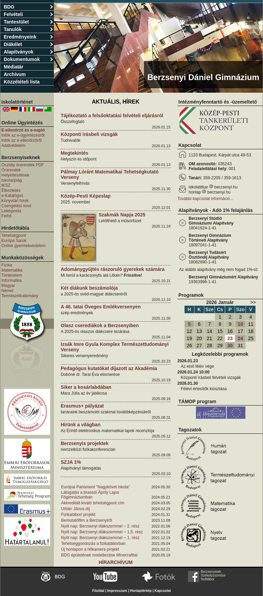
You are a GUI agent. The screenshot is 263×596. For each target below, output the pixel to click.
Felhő (6, 216)
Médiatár (14, 67)
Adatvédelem (13, 145)
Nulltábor (208, 579)
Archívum (15, 74)
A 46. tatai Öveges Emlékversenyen (101, 306)
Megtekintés (74, 153)
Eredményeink (28, 37)
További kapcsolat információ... (205, 198)
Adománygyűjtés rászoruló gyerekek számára (112, 269)
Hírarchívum (116, 562)
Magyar (8, 285)
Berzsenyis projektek (84, 443)
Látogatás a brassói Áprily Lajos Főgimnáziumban (90, 495)
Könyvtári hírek (15, 200)
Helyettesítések (15, 175)
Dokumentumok (28, 59)
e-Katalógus (12, 195)
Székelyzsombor (213, 575)
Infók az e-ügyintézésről (23, 135)
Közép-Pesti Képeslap (86, 196)
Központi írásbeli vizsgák (89, 134)
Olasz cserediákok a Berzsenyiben (100, 325)
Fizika (6, 265)
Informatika (11, 280)
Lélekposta (11, 211)
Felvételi (28, 14)
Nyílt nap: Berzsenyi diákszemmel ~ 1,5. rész (102, 532)
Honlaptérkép (141, 591)
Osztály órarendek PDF (22, 165)
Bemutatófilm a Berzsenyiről (86, 520)
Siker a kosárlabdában (86, 387)
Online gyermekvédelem (23, 245)
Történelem (11, 275)
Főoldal (98, 591)
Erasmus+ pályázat (82, 406)
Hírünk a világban (81, 424)
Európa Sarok (13, 240)
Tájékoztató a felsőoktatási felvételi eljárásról (112, 115)
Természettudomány (19, 295)
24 (240, 338)
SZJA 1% (71, 462)
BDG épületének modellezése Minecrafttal (99, 555)
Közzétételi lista (22, 82)
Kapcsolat (163, 591)
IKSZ (6, 185)
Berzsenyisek (211, 572)
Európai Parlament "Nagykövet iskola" (95, 487)
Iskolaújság (11, 180)
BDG (28, 7)
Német (7, 290)
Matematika (12, 270)
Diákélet (28, 44)
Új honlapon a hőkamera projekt (90, 549)
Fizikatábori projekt (78, 514)
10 (240, 324)
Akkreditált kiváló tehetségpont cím (92, 503)
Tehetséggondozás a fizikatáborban (93, 543)
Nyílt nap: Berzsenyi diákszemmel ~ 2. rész (100, 526)
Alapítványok (28, 52)
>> (253, 302)
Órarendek (11, 170)
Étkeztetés (10, 190)
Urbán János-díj (75, 508)
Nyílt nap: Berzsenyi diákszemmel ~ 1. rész (100, 537)
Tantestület (28, 22)
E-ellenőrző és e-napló (23, 130)
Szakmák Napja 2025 (122, 214)
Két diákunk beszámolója (89, 288)
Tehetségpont (13, 235)
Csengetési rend (16, 205)
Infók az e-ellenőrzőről (21, 140)
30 (230, 345)
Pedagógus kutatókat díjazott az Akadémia (109, 368)
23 (230, 338)
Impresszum (117, 591)
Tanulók (28, 29)
